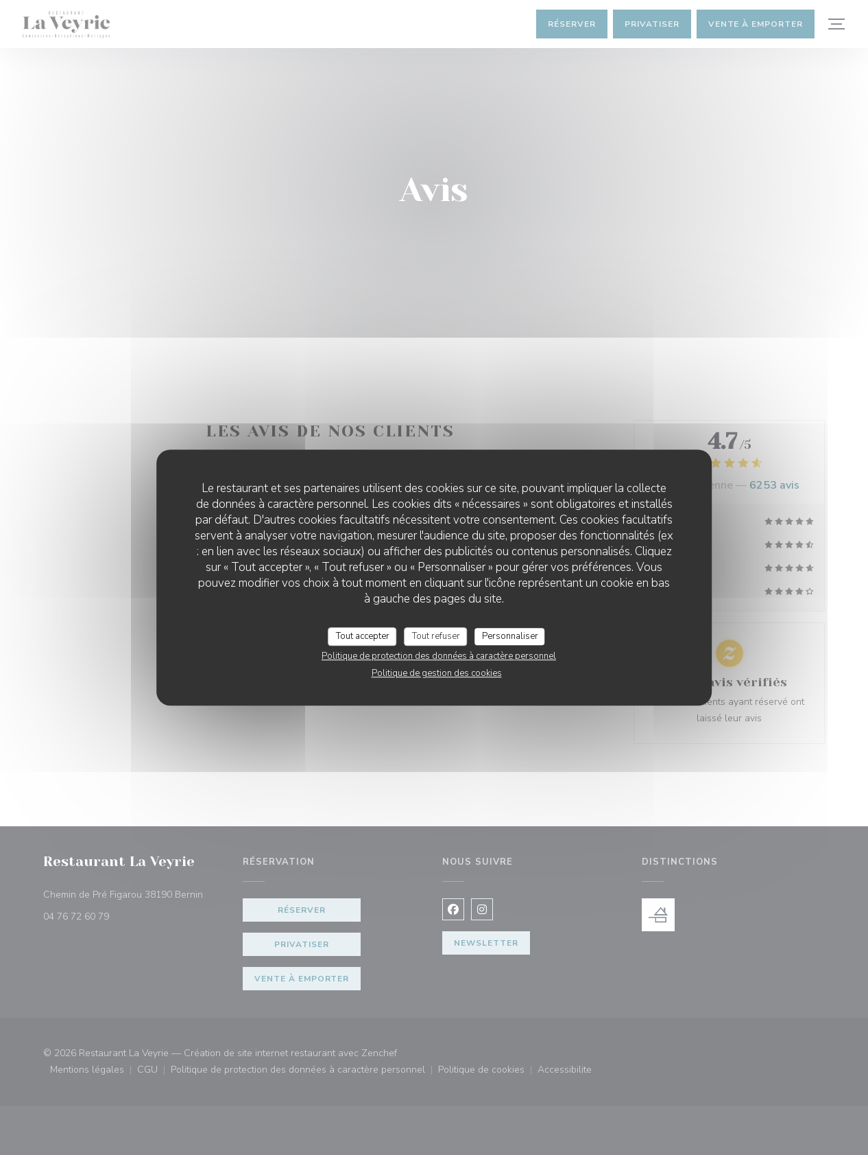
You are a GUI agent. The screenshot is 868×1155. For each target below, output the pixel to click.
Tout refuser (436, 636)
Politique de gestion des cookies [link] (437, 673)
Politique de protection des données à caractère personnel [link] (439, 656)
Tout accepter (362, 636)
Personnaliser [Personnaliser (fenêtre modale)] (510, 636)
